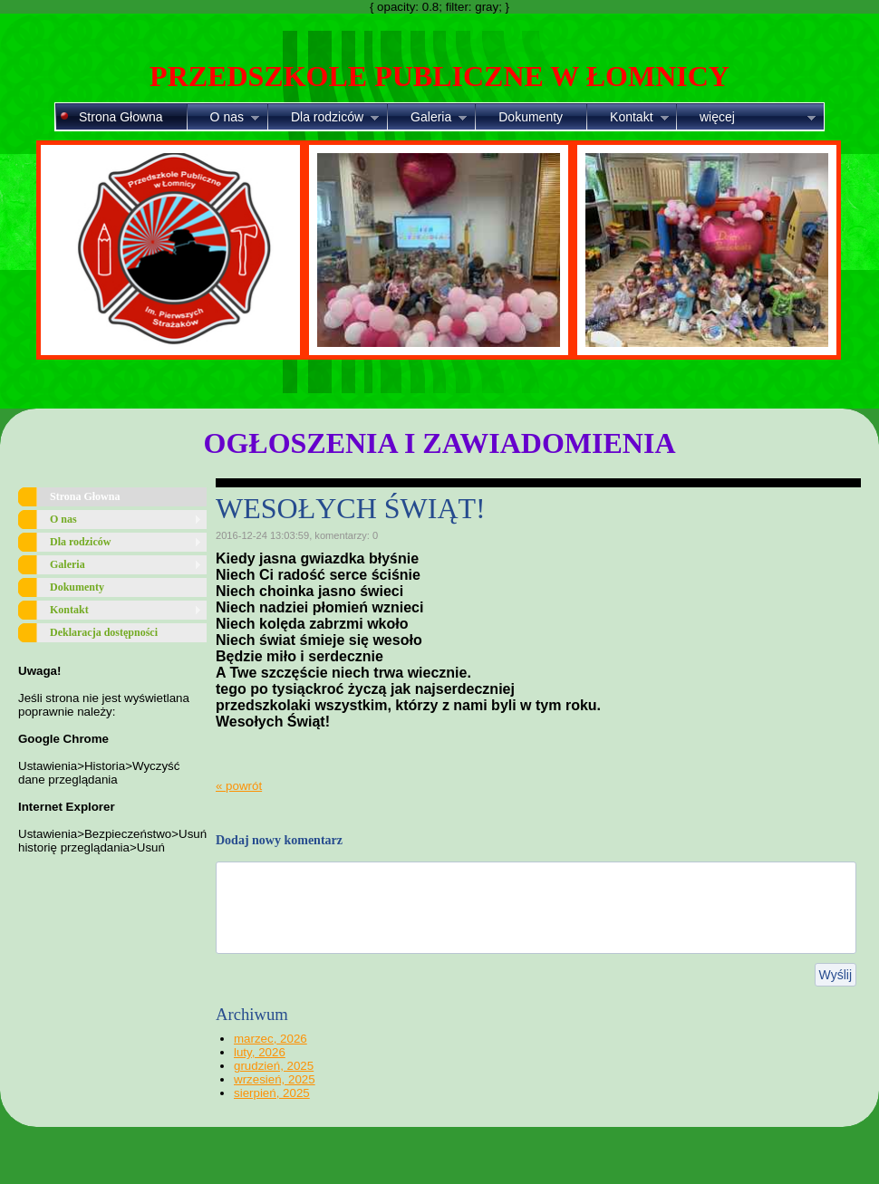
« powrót (239, 786)
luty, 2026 (259, 1052)
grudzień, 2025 (274, 1066)
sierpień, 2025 (272, 1093)
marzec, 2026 (270, 1038)
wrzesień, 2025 (274, 1079)
